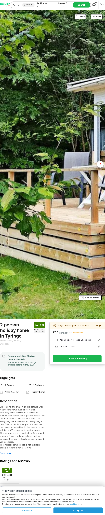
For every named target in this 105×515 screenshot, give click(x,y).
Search (82, 4)
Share (96, 16)
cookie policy (75, 504)
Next (100, 164)
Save (80, 16)
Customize (27, 510)
